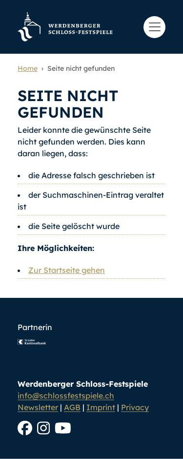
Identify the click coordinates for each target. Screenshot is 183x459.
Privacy (135, 407)
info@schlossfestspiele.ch (66, 395)
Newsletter (38, 407)
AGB (72, 407)
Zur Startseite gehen (66, 270)
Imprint (100, 407)
